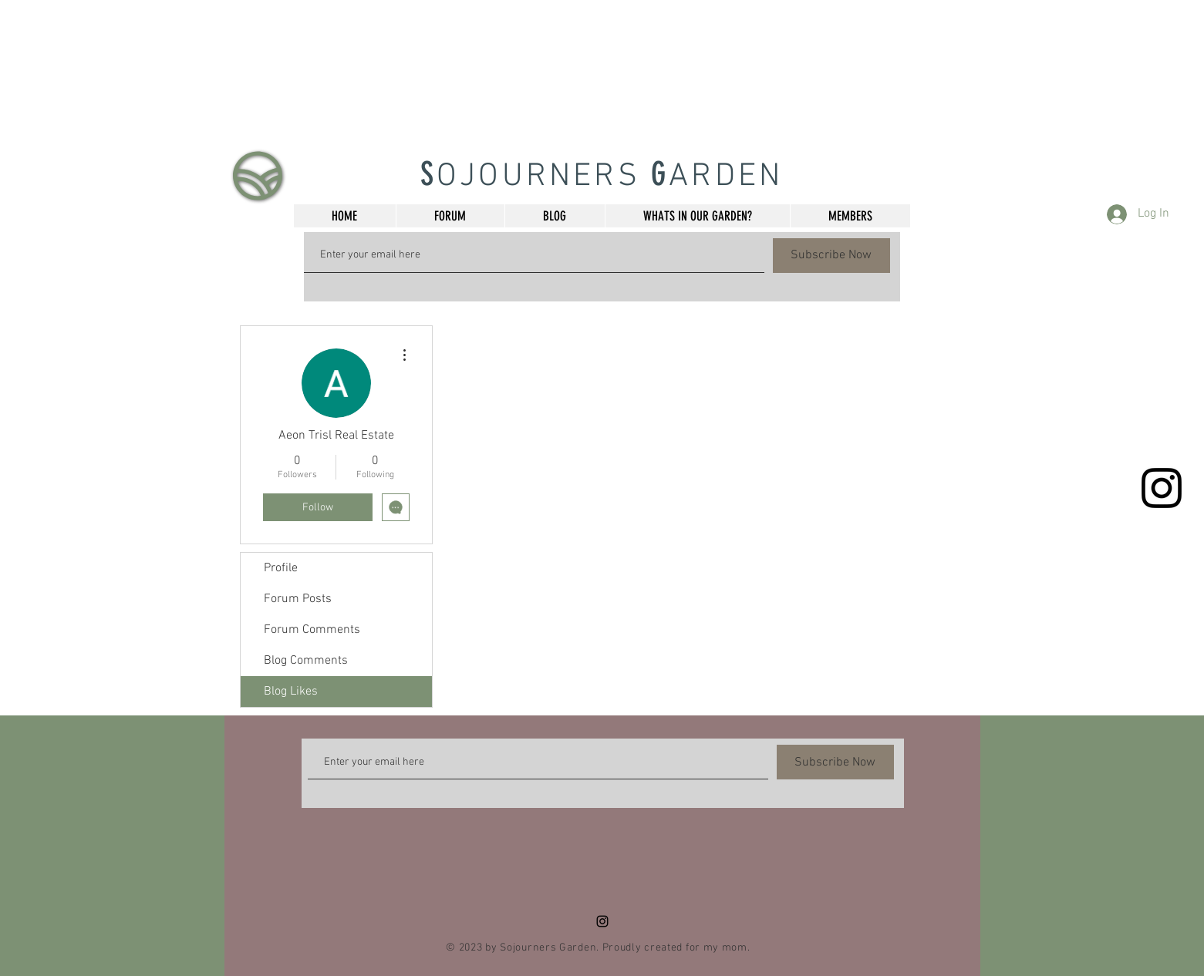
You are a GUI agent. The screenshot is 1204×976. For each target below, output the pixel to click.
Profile (281, 568)
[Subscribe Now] (831, 255)
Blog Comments (306, 660)
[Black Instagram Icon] (1162, 488)
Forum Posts (298, 599)
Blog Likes (291, 691)
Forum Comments (312, 630)
